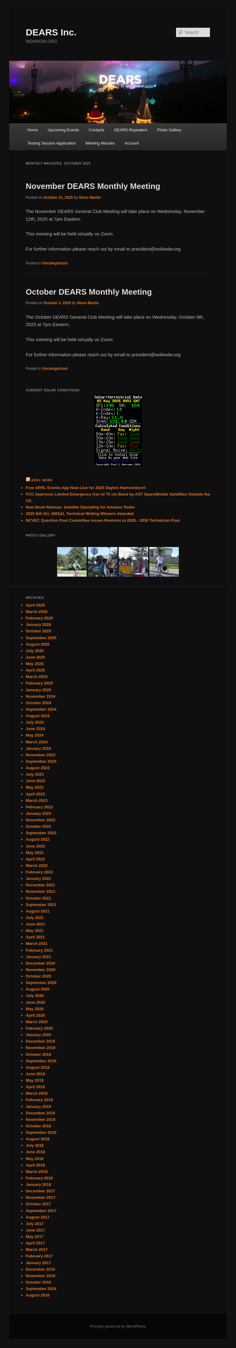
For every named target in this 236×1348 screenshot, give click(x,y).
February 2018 (39, 1178)
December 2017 (40, 1191)
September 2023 (41, 761)
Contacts (96, 130)
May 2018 (35, 1158)
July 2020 (35, 995)
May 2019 (35, 1080)
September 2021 (41, 904)
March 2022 (37, 865)
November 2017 (40, 1197)
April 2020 (35, 1015)
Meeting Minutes (100, 143)
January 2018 (38, 1184)
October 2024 (38, 703)
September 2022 (41, 833)
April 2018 (35, 1165)
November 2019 (40, 1047)
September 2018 (41, 1132)
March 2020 (37, 1021)
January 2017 (38, 1262)
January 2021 (38, 956)
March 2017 (37, 1249)
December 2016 (40, 1269)
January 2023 (38, 813)
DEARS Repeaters (130, 130)
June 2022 (35, 846)
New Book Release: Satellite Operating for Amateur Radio (80, 507)
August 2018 (37, 1139)
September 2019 (41, 1061)
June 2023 (35, 780)
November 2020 (40, 969)
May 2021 (35, 930)
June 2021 (35, 924)
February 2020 (39, 1028)
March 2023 (37, 800)
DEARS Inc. (51, 32)
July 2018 (35, 1145)
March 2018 (37, 1171)
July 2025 (35, 650)
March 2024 (37, 742)
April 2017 (35, 1243)
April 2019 (35, 1087)
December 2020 (40, 963)
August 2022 (37, 839)
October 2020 (38, 976)
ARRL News (42, 480)
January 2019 (38, 1106)
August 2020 (37, 989)
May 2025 (35, 663)
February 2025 (39, 683)
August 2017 (37, 1217)
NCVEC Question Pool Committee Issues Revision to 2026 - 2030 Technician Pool (103, 520)
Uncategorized (55, 263)
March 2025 (37, 676)
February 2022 (39, 872)
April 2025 (35, 670)
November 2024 (40, 696)
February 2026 (39, 618)
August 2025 (37, 644)
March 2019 (37, 1093)
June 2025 (35, 657)
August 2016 (37, 1295)
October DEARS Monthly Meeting (89, 291)
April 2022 (35, 859)
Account (131, 143)
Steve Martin (90, 197)
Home (32, 130)
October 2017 (38, 1204)
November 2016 (40, 1275)
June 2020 (35, 1002)
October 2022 (38, 826)
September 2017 (41, 1210)
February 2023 (39, 807)
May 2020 (35, 1009)
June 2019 (35, 1074)
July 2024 (35, 722)
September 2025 (41, 637)
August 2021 (37, 911)
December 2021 (40, 885)
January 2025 (38, 690)
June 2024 (35, 728)
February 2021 (39, 950)
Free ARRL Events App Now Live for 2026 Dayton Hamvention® (86, 487)
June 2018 (35, 1152)
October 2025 (38, 631)
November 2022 (40, 820)
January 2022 (38, 878)
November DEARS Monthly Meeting (93, 186)
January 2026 (38, 624)
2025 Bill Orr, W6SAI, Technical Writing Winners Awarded (80, 513)
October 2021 (38, 898)
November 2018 (40, 1119)
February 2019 (39, 1099)
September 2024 (41, 709)
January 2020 (38, 1034)
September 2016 (41, 1288)
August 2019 (37, 1067)
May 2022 (35, 852)
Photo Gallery (169, 130)
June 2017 (35, 1230)
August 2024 (37, 715)
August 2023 (37, 768)
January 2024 (38, 748)
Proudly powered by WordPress (118, 1326)
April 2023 (35, 794)
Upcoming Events (63, 130)
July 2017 (35, 1223)
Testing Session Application (51, 143)
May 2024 (35, 735)
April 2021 (35, 937)
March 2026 (37, 611)
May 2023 (35, 787)
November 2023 (40, 755)
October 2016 (38, 1282)
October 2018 (38, 1126)
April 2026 (35, 605)
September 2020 (41, 982)
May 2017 (35, 1236)
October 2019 (38, 1054)
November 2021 (40, 891)
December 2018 (40, 1113)
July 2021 (35, 917)
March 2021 (37, 943)
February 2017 (39, 1256)
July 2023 (35, 774)
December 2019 (40, 1041)
